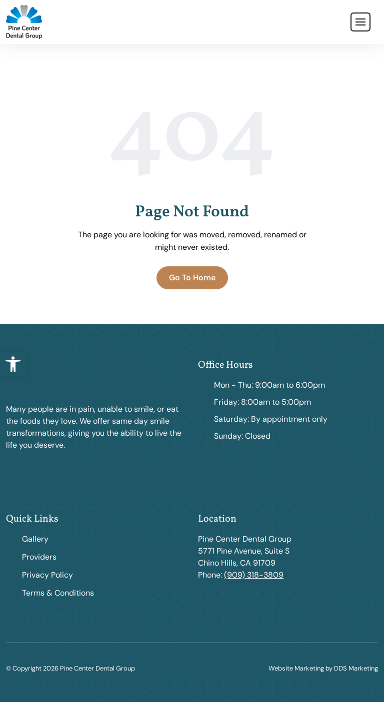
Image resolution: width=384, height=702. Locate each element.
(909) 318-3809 (254, 575)
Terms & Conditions (58, 593)
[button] (13, 364)
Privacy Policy (47, 575)
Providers (39, 557)
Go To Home (192, 277)
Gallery (35, 539)
